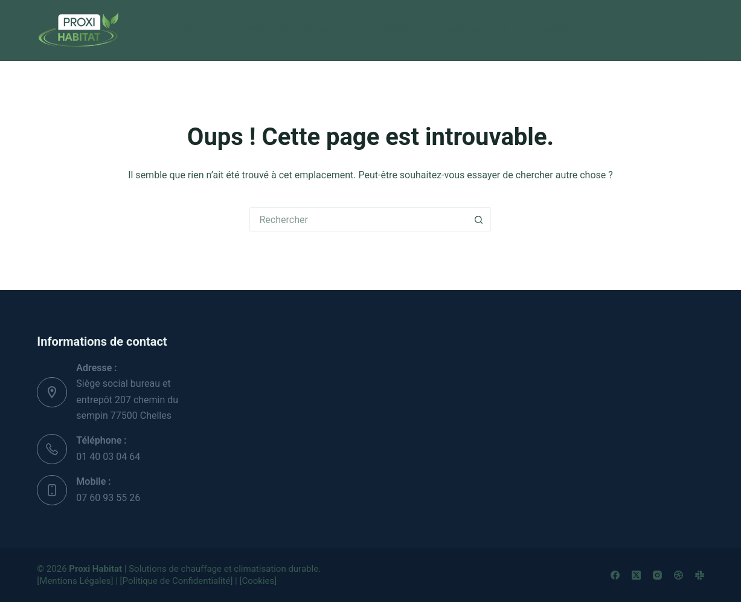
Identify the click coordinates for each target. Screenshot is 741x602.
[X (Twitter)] (636, 575)
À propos (393, 29)
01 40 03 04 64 (108, 456)
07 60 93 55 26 (108, 497)
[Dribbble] (678, 575)
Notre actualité (475, 29)
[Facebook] (615, 575)
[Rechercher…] (358, 219)
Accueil (182, 29)
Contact (556, 29)
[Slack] (699, 575)
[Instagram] (657, 575)
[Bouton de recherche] (479, 219)
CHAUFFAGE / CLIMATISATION (289, 30)
